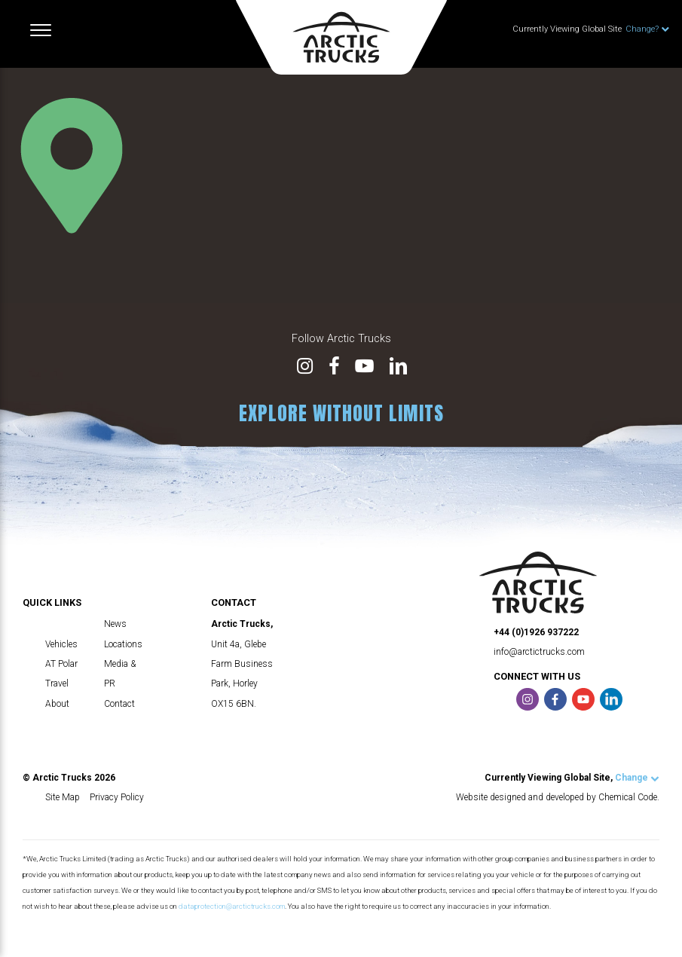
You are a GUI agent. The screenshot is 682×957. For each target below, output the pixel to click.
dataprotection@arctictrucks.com (232, 906)
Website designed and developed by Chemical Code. (557, 797)
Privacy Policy (117, 797)
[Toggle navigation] (40, 30)
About (57, 704)
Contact (119, 704)
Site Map (62, 797)
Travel (57, 683)
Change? (647, 29)
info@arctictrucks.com (539, 652)
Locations (123, 644)
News (115, 624)
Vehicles (61, 644)
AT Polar (61, 664)
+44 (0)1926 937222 (536, 632)
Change (637, 777)
